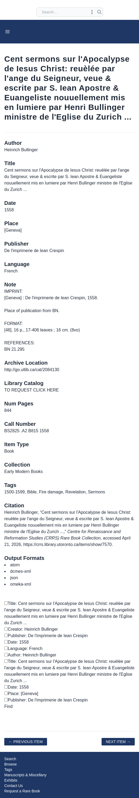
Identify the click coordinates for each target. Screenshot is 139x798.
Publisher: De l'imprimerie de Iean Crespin (46, 635)
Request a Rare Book (22, 791)
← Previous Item (26, 742)
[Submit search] (99, 12)
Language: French (23, 648)
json (14, 577)
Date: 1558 (16, 642)
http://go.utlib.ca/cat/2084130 (31, 369)
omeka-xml (20, 584)
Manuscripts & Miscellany (25, 775)
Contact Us (13, 786)
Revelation (75, 492)
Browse (10, 764)
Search (10, 759)
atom (15, 565)
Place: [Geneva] (21, 693)
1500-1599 (14, 492)
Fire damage (51, 492)
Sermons (96, 492)
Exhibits (10, 780)
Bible (32, 492)
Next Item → (118, 742)
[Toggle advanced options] (92, 12)
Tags (8, 769)
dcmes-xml (20, 571)
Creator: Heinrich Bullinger (31, 629)
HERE (53, 390)
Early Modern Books (23, 471)
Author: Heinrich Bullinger (30, 655)
